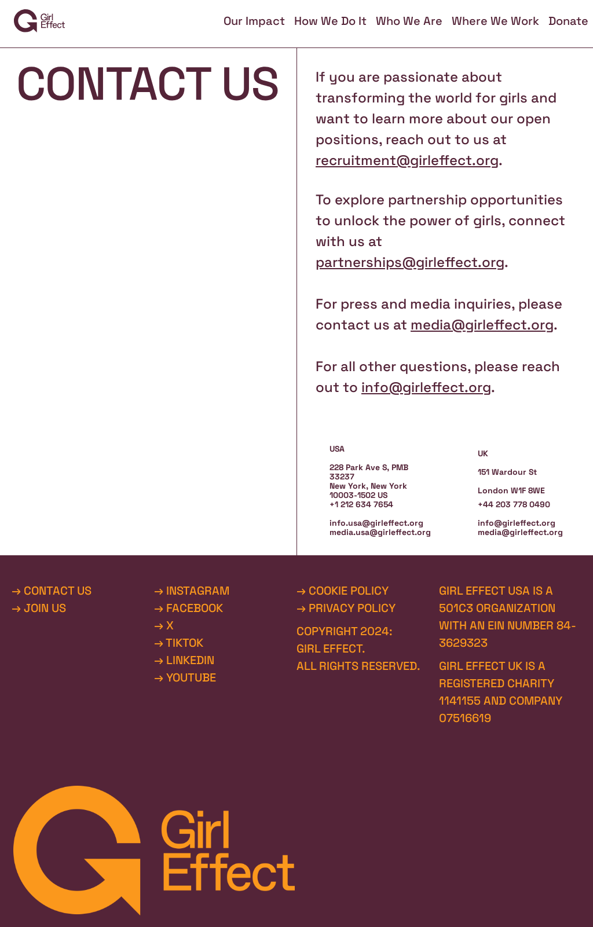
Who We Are (409, 20)
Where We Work (495, 20)
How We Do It (330, 20)
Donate (568, 20)
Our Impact (254, 20)
